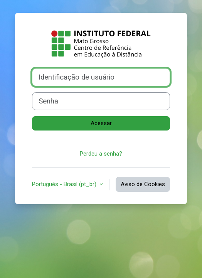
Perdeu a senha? (101, 153)
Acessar (101, 123)
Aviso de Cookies (143, 184)
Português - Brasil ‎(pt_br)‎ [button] (65, 184)
